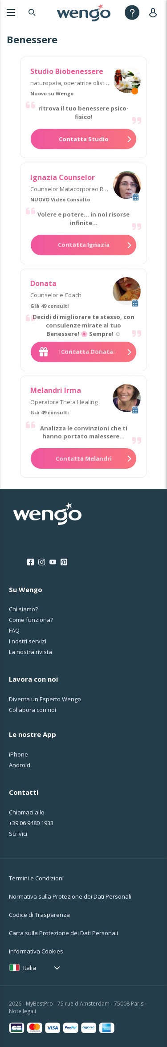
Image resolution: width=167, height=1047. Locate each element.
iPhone (18, 754)
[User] (155, 12)
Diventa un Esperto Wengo (45, 699)
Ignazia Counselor (62, 177)
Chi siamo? (23, 609)
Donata (43, 283)
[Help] (132, 12)
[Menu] (11, 12)
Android (19, 765)
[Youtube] (52, 562)
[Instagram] (41, 562)
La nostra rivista (30, 652)
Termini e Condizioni (36, 878)
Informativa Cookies (36, 951)
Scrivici (18, 834)
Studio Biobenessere (66, 71)
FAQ (14, 630)
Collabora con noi (32, 710)
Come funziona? (31, 620)
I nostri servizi (27, 641)
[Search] (32, 12)
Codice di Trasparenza (39, 915)
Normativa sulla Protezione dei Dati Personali (70, 896)
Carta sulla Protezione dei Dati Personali (63, 933)
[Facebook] (30, 562)
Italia (29, 968)
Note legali (22, 1011)
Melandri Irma (55, 390)
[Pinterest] (64, 562)
